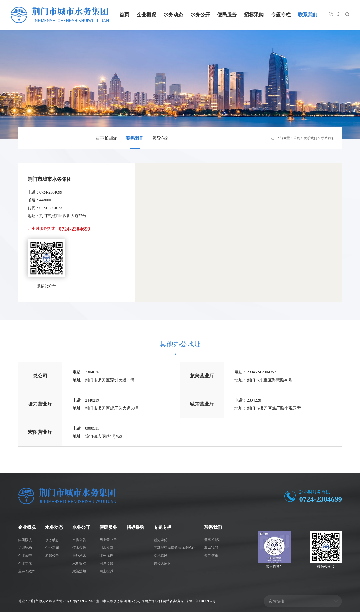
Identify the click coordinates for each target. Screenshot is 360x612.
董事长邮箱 (107, 138)
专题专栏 (281, 14)
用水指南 (106, 548)
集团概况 (25, 540)
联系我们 (307, 14)
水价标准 (79, 563)
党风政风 (160, 555)
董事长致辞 (26, 571)
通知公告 (52, 555)
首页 (124, 14)
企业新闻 (52, 548)
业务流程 (106, 555)
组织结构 (25, 548)
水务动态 (173, 14)
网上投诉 (106, 571)
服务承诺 (79, 555)
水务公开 (200, 14)
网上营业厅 (108, 540)
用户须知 (106, 563)
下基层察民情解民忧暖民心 (174, 548)
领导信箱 (161, 138)
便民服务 (227, 14)
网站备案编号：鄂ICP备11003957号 (189, 601)
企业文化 (25, 563)
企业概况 (146, 14)
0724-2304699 (320, 499)
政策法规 (79, 571)
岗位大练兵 (162, 563)
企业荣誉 (25, 555)
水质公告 (79, 540)
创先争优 (160, 540)
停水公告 (79, 548)
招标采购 (254, 14)
